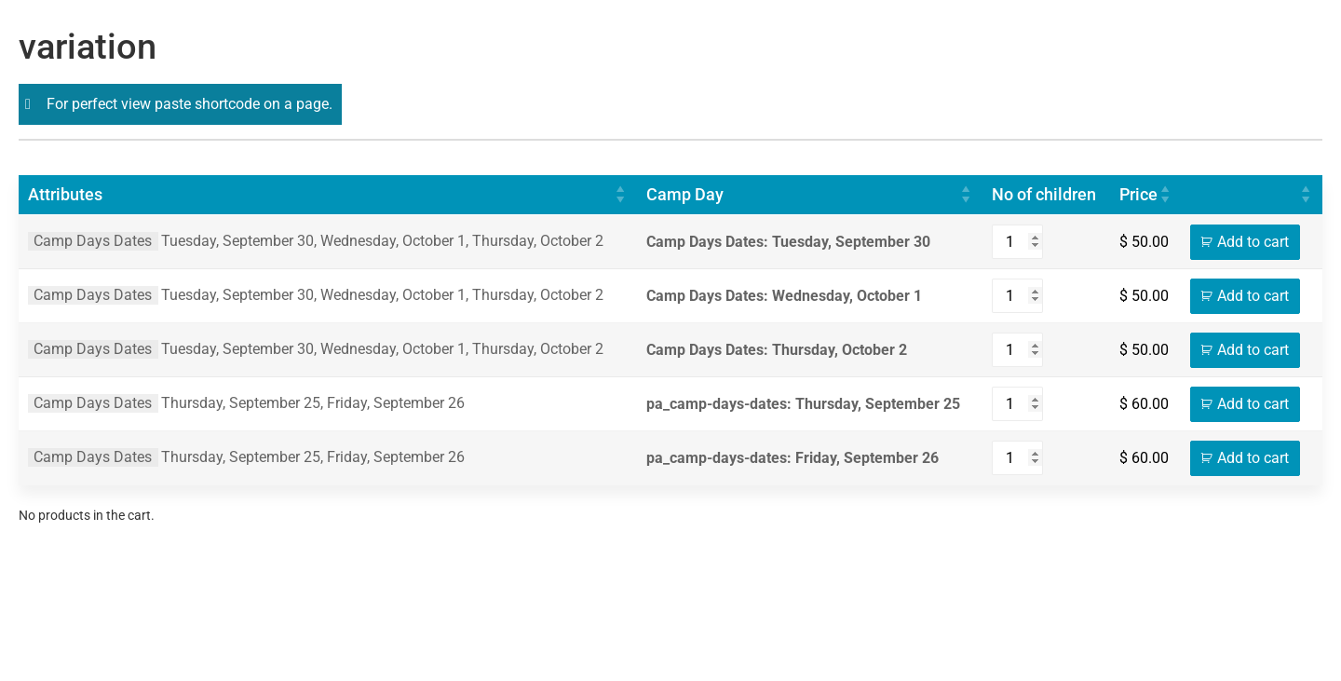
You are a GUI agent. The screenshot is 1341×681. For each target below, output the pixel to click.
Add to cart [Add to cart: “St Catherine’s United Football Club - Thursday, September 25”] (1253, 404)
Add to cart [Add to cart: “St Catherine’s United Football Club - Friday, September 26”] (1253, 458)
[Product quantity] (1017, 242)
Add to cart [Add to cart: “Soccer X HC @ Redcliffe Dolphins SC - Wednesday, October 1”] (1253, 296)
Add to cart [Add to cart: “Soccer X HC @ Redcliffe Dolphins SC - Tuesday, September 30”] (1253, 242)
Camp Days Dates (93, 241)
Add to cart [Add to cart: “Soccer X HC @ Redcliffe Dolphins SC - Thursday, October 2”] (1253, 350)
